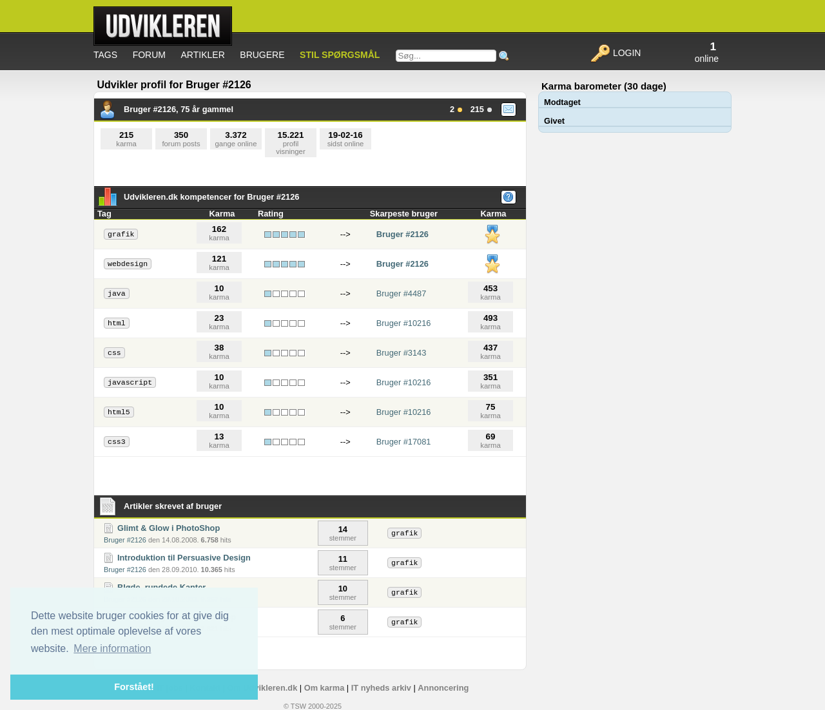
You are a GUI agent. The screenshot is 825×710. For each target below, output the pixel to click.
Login (615, 53)
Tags (105, 55)
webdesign (128, 264)
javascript (130, 382)
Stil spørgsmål (340, 55)
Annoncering (443, 688)
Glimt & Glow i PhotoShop (168, 528)
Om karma (324, 688)
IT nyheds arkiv (381, 688)
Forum (149, 55)
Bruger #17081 (403, 441)
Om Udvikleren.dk (262, 688)
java (117, 293)
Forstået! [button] (134, 687)
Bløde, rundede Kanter (161, 587)
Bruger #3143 (401, 353)
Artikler (203, 55)
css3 (117, 441)
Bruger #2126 (402, 234)
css (114, 353)
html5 (119, 412)
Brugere (262, 55)
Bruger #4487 (401, 293)
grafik (121, 234)
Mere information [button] (112, 648)
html (117, 323)
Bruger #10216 (403, 323)
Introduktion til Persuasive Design (184, 557)
